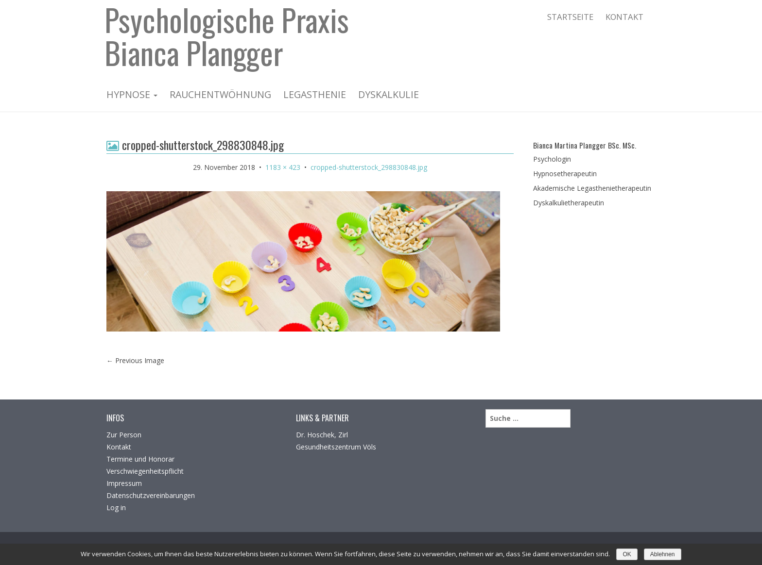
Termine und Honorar (140, 459)
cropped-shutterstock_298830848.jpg (369, 167)
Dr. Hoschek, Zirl (322, 434)
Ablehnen (662, 554)
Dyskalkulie (388, 94)
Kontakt (624, 16)
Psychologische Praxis (226, 22)
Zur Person (123, 434)
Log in (116, 507)
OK (627, 554)
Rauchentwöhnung (220, 94)
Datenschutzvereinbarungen (150, 495)
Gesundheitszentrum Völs (336, 446)
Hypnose (131, 94)
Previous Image (135, 360)
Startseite (570, 16)
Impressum (124, 483)
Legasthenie (314, 94)
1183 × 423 (282, 167)
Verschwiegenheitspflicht (145, 471)
